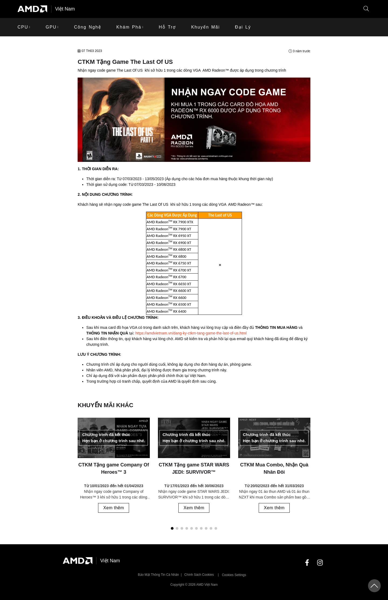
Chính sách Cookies (199, 575)
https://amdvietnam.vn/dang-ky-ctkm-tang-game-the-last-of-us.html (191, 333)
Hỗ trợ (167, 27)
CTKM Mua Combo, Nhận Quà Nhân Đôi (274, 468)
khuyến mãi (205, 27)
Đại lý (243, 27)
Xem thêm (113, 507)
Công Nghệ (87, 27)
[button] (366, 9)
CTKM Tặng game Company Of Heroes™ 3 (113, 468)
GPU (51, 27)
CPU (23, 27)
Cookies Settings (234, 575)
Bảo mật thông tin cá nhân (158, 575)
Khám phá (128, 27)
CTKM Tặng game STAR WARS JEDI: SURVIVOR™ (194, 468)
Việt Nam (65, 9)
